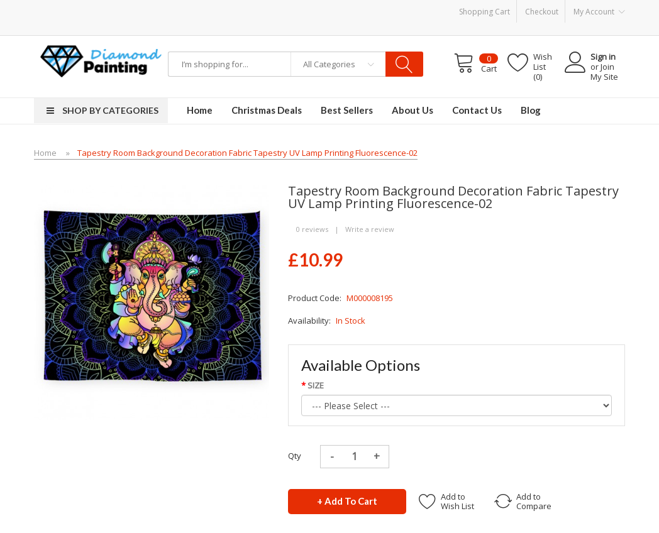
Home (45, 152)
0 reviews (312, 229)
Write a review (369, 229)
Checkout (541, 11)
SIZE (315, 385)
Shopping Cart (484, 11)
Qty (294, 455)
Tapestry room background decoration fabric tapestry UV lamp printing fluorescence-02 (247, 152)
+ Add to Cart (347, 501)
